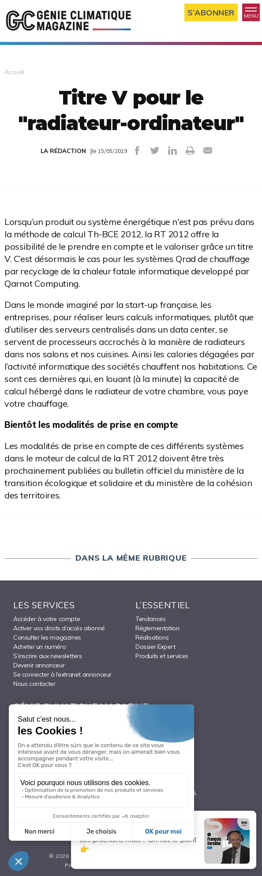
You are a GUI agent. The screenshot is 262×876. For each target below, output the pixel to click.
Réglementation (157, 628)
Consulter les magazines (47, 637)
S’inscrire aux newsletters (47, 656)
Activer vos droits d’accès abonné (59, 628)
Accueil (14, 71)
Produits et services (161, 656)
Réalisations (151, 637)
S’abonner (211, 12)
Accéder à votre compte (46, 619)
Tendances (150, 619)
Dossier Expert (155, 647)
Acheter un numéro (39, 647)
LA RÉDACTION (63, 150)
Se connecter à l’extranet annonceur (62, 674)
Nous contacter (34, 684)
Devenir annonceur (38, 665)
